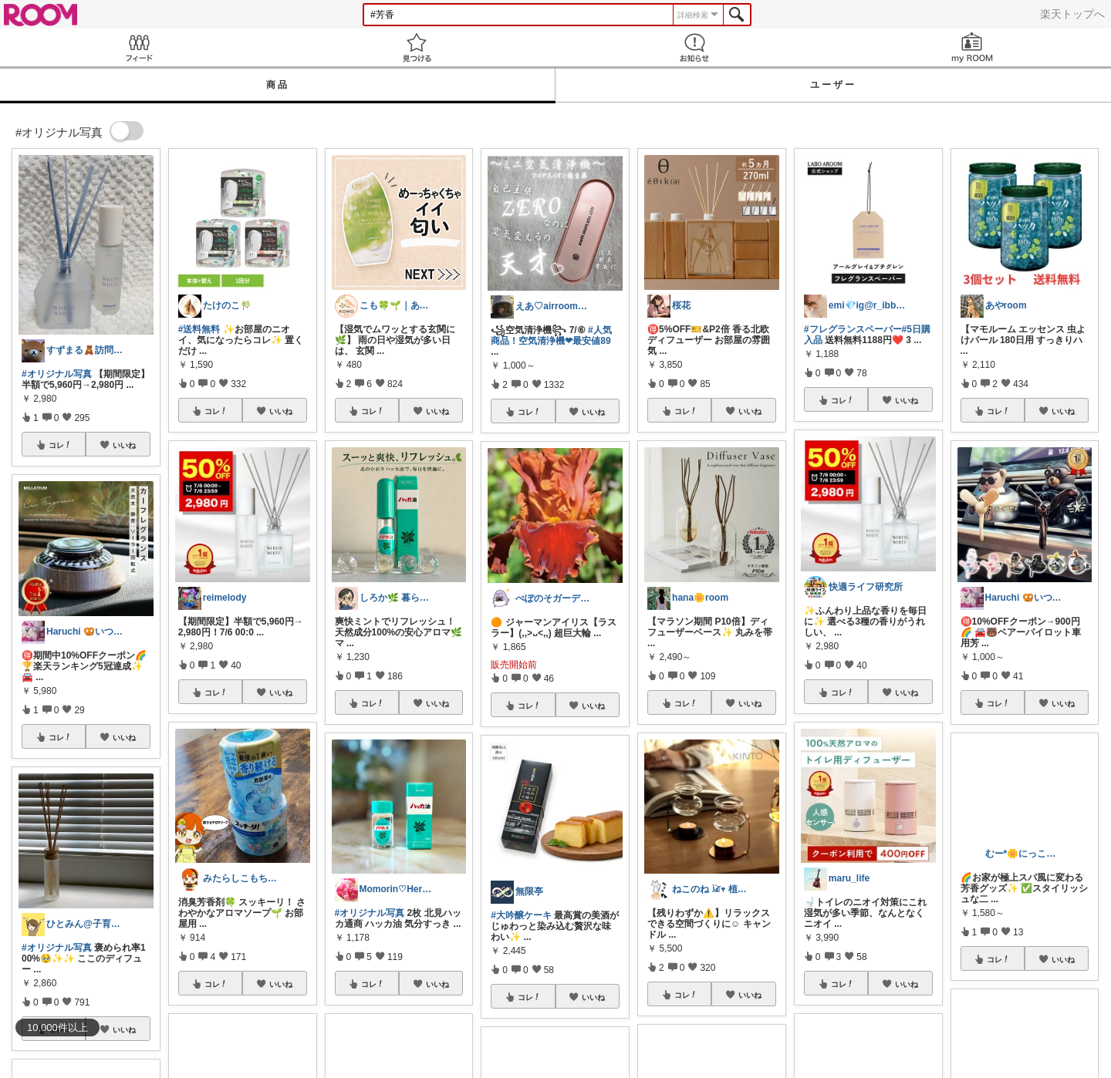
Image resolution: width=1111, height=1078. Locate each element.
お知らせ (694, 47)
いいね (124, 445)
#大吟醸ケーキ (521, 915)
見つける (417, 47)
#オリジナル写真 (57, 374)
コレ (60, 445)
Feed (139, 47)
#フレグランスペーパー (853, 329)
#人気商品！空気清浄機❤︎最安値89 (551, 335)
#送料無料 (199, 329)
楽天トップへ (1072, 14)
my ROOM (972, 47)
